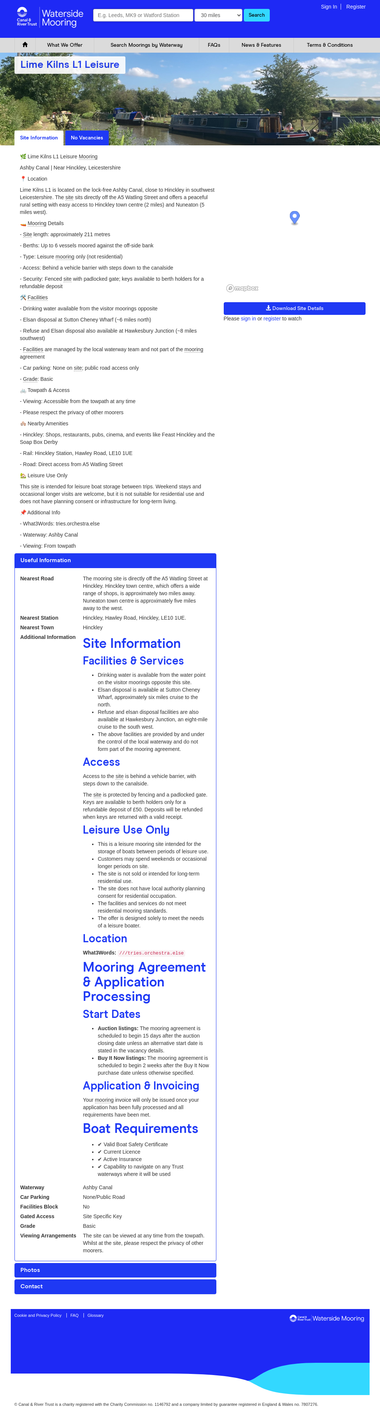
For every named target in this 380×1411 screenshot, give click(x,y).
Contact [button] (31, 1286)
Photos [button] (30, 1270)
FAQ (75, 1315)
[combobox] (143, 15)
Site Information (39, 138)
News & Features (261, 45)
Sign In (329, 7)
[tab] (115, 561)
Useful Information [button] (45, 560)
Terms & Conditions (330, 45)
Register (356, 7)
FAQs (214, 45)
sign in (248, 319)
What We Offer (64, 45)
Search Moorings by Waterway (147, 45)
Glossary (96, 1315)
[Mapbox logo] (242, 288)
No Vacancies (87, 138)
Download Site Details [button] (295, 308)
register (272, 319)
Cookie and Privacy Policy (38, 1315)
